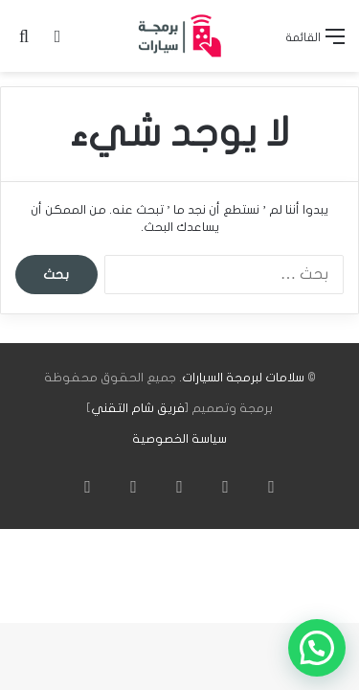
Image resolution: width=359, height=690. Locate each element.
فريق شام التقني (138, 408)
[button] (317, 648)
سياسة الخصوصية (179, 439)
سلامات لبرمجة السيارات (243, 377)
